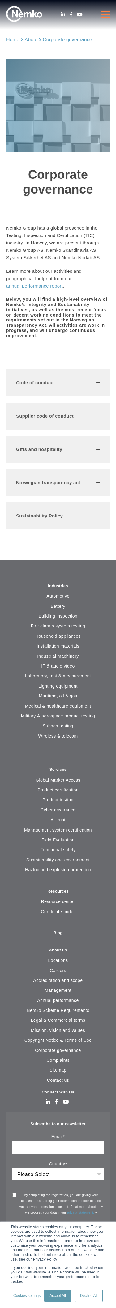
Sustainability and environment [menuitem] (58, 859)
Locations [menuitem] (58, 960)
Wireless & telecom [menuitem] (58, 736)
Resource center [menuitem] (58, 901)
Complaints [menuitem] (58, 1060)
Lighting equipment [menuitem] (58, 686)
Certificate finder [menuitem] (58, 911)
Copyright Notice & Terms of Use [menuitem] (58, 1040)
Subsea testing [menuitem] (58, 725)
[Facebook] (71, 14)
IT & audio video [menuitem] (58, 666)
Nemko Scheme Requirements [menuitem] (58, 1010)
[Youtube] (80, 14)
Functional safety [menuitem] (58, 849)
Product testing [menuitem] (57, 799)
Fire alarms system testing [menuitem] (58, 625)
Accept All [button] (57, 1296)
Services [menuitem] (58, 769)
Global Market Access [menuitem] (58, 780)
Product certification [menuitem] (58, 789)
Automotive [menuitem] (58, 596)
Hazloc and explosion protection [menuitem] (58, 869)
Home (12, 39)
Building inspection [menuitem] (58, 616)
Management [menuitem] (58, 990)
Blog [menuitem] (58, 932)
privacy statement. (81, 1212)
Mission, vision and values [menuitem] (58, 1030)
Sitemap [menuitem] (58, 1070)
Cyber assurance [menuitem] (58, 809)
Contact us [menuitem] (58, 1080)
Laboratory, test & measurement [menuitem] (58, 675)
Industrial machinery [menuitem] (58, 656)
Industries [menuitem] (58, 585)
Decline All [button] (88, 1296)
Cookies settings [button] (27, 1296)
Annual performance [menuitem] (58, 1000)
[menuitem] (58, 755)
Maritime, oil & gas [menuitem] (58, 695)
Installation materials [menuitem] (58, 646)
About (31, 39)
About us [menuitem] (58, 950)
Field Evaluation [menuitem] (58, 839)
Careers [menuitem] (58, 970)
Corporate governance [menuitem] (58, 1050)
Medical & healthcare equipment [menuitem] (58, 706)
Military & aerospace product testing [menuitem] (58, 715)
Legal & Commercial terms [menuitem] (58, 1020)
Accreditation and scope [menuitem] (58, 980)
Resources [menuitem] (58, 891)
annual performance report (34, 285)
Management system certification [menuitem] (58, 830)
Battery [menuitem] (58, 606)
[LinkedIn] (63, 14)
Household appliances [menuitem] (58, 636)
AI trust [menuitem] (57, 819)
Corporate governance (67, 39)
